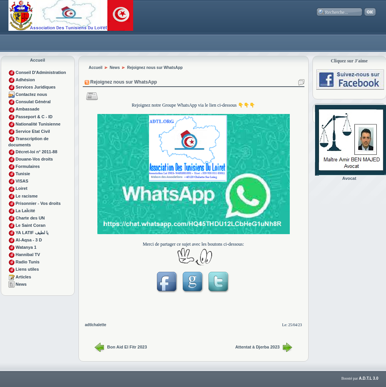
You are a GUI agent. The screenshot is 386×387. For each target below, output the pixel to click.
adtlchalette (96, 325)
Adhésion (25, 79)
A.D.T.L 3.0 (368, 378)
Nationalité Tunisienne (38, 124)
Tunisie (23, 173)
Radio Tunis (28, 262)
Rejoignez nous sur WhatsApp (154, 67)
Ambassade (28, 109)
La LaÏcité (25, 210)
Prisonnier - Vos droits (38, 203)
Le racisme (27, 196)
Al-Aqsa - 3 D (29, 240)
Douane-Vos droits (34, 159)
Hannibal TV (28, 254)
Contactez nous (31, 94)
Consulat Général (33, 101)
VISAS (22, 181)
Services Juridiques (36, 87)
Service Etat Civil (33, 131)
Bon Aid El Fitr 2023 (127, 347)
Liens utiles (27, 269)
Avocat (349, 178)
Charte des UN (30, 218)
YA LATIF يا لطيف (32, 232)
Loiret (22, 188)
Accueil (37, 60)
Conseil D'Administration (41, 72)
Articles (23, 277)
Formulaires (28, 166)
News (21, 284)
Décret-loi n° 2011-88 (36, 151)
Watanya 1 (26, 247)
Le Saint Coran (31, 225)
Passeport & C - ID (34, 116)
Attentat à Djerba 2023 (257, 347)
